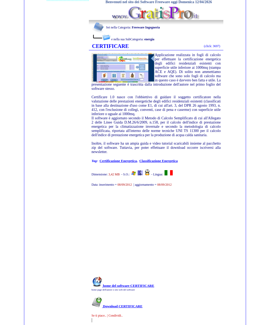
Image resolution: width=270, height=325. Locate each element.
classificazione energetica (158, 161)
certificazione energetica (118, 161)
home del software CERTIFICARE (122, 286)
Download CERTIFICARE (116, 306)
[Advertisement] (149, 234)
